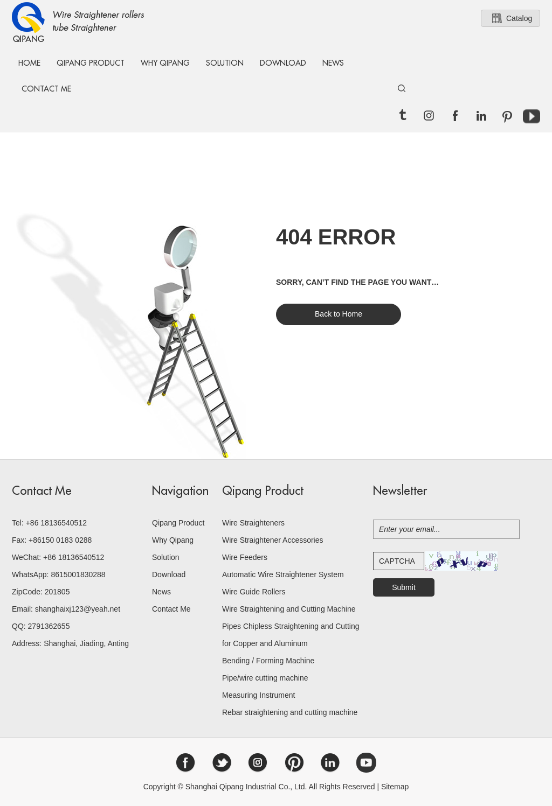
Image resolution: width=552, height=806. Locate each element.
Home (29, 63)
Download (283, 63)
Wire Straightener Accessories (272, 540)
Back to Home (338, 314)
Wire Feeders (244, 557)
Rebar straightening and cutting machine (289, 712)
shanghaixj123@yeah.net (77, 609)
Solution (225, 63)
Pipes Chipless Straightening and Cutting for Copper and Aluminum (291, 635)
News (333, 63)
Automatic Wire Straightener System (283, 574)
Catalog (519, 18)
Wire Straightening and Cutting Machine (288, 609)
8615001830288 (78, 574)
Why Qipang (165, 63)
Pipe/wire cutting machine (265, 678)
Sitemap (395, 786)
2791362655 (49, 626)
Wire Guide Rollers (253, 591)
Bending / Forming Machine (268, 660)
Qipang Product (91, 63)
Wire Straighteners (253, 522)
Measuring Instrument (258, 695)
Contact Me (46, 89)
